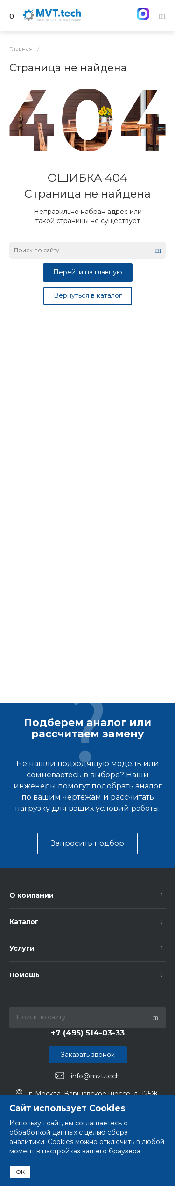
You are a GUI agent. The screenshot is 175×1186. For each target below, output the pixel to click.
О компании (31, 895)
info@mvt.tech (95, 1076)
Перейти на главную (87, 272)
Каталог (24, 922)
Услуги (22, 948)
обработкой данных (43, 1132)
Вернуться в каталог (88, 295)
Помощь (24, 975)
